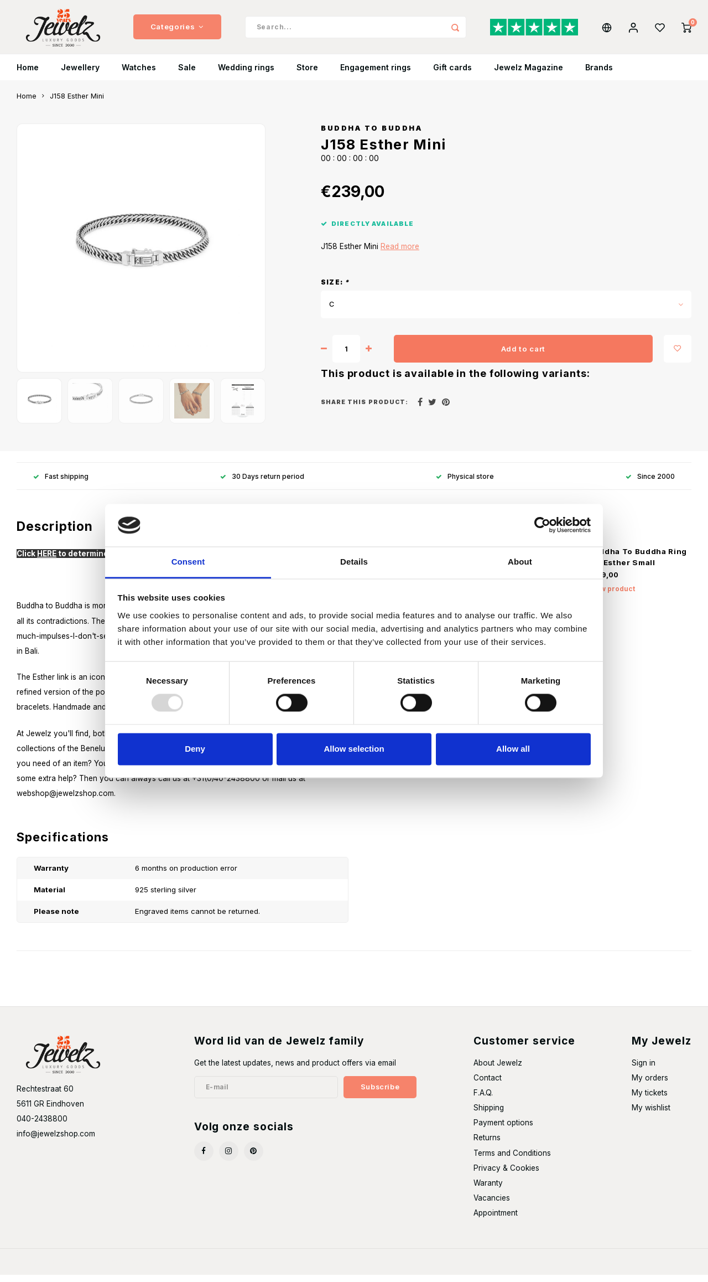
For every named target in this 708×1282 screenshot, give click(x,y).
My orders (650, 1085)
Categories (177, 30)
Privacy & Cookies (506, 1175)
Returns (487, 1144)
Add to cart (523, 355)
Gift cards (452, 74)
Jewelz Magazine (528, 74)
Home (28, 74)
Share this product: (364, 409)
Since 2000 (650, 483)
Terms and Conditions (512, 1159)
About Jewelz (497, 1070)
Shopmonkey (163, 1269)
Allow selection (354, 748)
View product (612, 596)
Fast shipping (60, 483)
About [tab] (520, 561)
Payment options (503, 1129)
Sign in (643, 1070)
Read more (400, 253)
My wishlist (651, 1114)
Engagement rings (375, 74)
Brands (599, 74)
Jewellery (80, 74)
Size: (335, 289)
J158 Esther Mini (77, 103)
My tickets (650, 1099)
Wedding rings (246, 74)
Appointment (495, 1220)
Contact (487, 1085)
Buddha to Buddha (371, 135)
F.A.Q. (483, 1099)
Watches (139, 74)
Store (307, 74)
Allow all (513, 748)
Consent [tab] (188, 561)
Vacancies (491, 1205)
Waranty (488, 1190)
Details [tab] (354, 561)
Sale (187, 74)
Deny (195, 748)
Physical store (465, 483)
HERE (46, 560)
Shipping (488, 1114)
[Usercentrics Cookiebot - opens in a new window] (542, 525)
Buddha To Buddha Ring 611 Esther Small (638, 564)
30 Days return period (262, 483)
